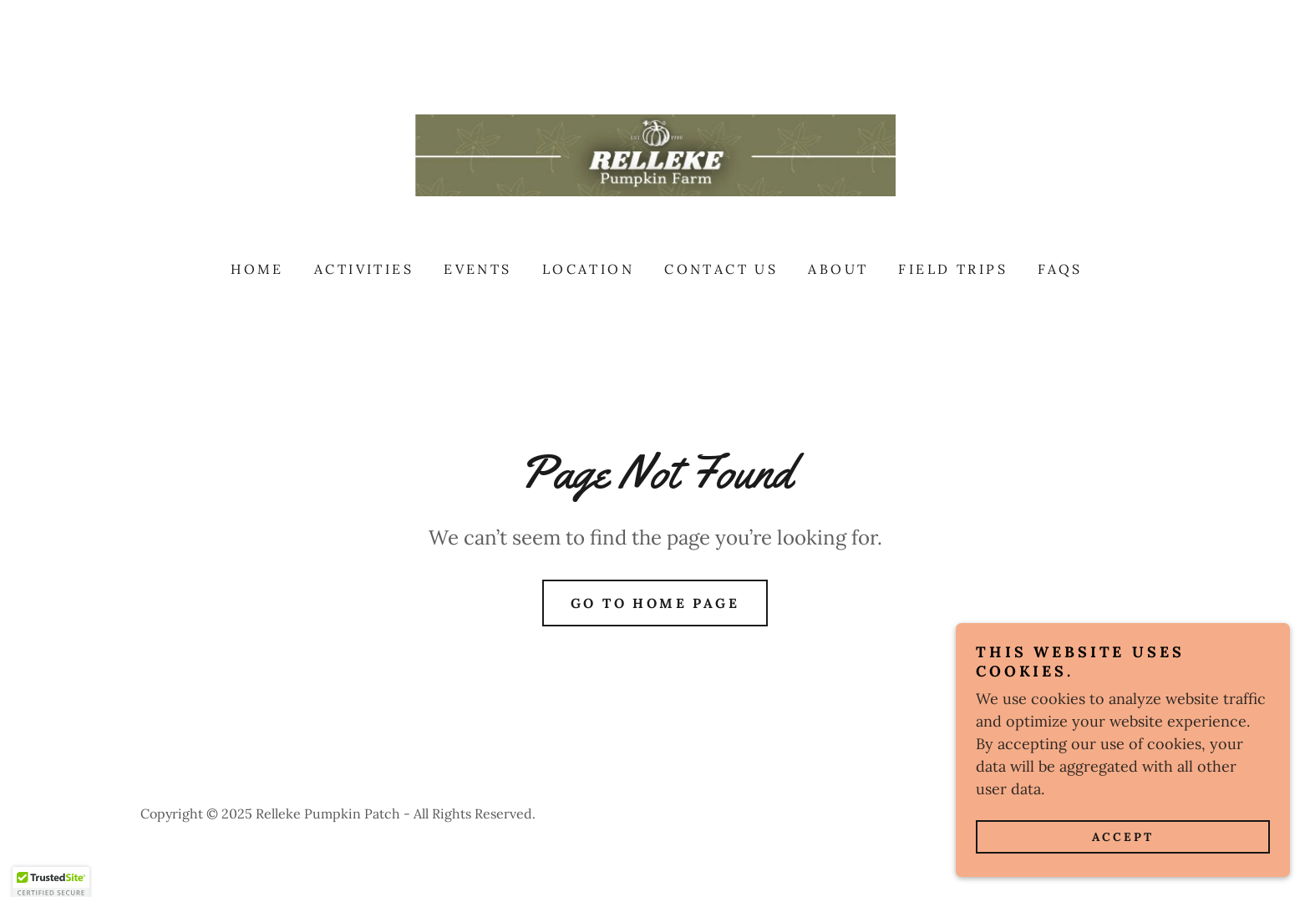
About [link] (838, 269)
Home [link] (257, 269)
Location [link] (588, 269)
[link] (655, 154)
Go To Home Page (655, 603)
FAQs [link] (1060, 269)
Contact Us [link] (721, 269)
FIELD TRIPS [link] (953, 269)
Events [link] (478, 269)
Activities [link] (364, 269)
